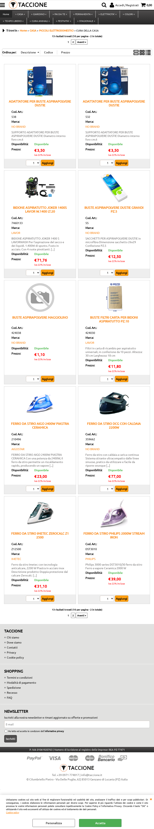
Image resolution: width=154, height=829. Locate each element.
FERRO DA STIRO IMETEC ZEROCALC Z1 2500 (40, 540)
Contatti (12, 652)
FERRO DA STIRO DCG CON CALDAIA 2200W (114, 430)
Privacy (11, 657)
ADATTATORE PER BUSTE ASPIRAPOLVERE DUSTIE (40, 107)
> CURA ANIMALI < (39, 24)
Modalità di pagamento (21, 687)
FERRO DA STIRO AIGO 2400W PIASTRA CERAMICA (40, 430)
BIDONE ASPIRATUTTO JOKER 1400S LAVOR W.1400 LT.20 (40, 214)
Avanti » (81, 46)
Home (6, 15)
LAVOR (15, 237)
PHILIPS (90, 563)
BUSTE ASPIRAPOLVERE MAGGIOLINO (40, 322)
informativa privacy (54, 735)
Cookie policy (12, 812)
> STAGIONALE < (86, 24)
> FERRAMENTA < (82, 15)
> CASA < (20, 15)
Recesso (12, 697)
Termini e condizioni (19, 682)
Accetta (100, 823)
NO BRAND (18, 131)
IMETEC (16, 563)
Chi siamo (13, 642)
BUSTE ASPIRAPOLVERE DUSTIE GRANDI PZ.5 (113, 214)
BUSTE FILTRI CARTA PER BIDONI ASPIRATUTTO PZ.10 (114, 324)
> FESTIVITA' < (63, 24)
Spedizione (14, 692)
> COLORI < (128, 15)
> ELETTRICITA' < (107, 15)
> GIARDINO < (38, 15)
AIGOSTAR (17, 453)
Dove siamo (14, 647)
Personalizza (54, 823)
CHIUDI (151, 799)
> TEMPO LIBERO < (13, 24)
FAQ (9, 702)
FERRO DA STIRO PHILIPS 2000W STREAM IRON (114, 540)
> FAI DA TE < (59, 15)
